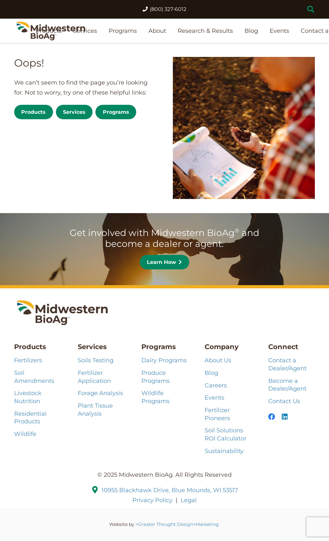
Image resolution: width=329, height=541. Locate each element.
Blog (211, 372)
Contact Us (284, 401)
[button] (310, 9)
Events (214, 397)
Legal (189, 500)
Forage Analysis (100, 393)
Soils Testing (95, 360)
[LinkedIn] (285, 416)
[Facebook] (271, 416)
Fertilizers (28, 360)
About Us (218, 360)
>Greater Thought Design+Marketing (178, 524)
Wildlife (25, 433)
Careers (216, 385)
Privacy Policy (152, 500)
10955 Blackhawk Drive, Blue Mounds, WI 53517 (170, 490)
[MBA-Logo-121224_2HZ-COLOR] (51, 31)
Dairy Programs (164, 360)
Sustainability (224, 450)
